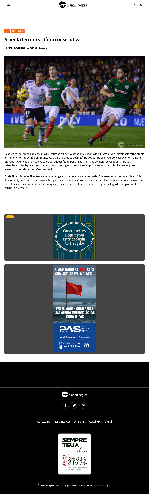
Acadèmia (94, 421)
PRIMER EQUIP (18, 31)
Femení (108, 421)
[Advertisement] (57, 20)
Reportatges (62, 421)
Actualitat (44, 421)
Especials (80, 421)
